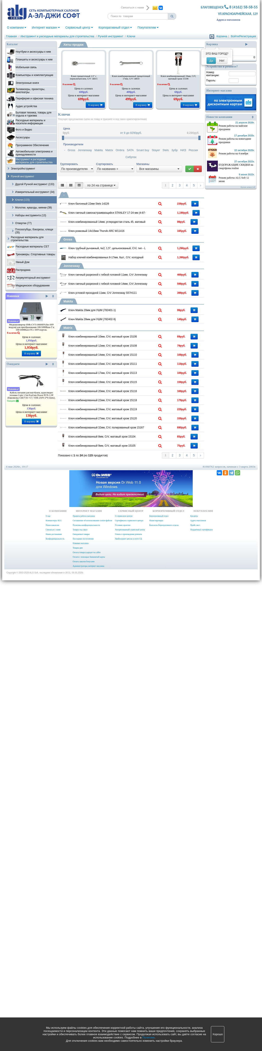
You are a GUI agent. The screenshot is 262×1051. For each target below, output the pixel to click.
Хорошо (217, 1034)
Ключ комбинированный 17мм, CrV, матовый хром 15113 (125, 662)
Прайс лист (195, 987)
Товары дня (77, 1010)
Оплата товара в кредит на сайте (86, 1015)
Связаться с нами (53, 992)
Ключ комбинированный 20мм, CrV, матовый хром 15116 (125, 718)
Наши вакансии (52, 987)
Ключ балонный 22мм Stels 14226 (113, 202)
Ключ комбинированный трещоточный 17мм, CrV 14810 (131, 77)
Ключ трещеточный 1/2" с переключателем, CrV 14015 (83, 77)
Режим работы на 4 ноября (233, 153)
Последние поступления (83, 1001)
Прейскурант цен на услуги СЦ (128, 1001)
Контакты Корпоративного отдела (164, 987)
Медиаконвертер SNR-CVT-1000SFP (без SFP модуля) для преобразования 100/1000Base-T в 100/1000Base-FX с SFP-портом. (31, 327)
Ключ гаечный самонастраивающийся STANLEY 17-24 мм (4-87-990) (125, 232)
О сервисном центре (124, 978)
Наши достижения (53, 997)
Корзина (221, 36)
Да (211, 60)
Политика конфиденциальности (86, 987)
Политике (148, 1037)
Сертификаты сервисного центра (129, 983)
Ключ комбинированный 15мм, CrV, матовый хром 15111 (125, 633)
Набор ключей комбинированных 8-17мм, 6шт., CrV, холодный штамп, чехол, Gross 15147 (125, 353)
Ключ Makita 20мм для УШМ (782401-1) (116, 482)
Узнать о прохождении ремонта (128, 997)
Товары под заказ (80, 992)
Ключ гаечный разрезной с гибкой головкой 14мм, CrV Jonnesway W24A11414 (125, 418)
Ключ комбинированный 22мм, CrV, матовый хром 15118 (125, 747)
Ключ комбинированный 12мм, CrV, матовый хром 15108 (125, 577)
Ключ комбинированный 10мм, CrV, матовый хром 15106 (178, 77)
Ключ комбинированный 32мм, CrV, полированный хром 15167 (125, 832)
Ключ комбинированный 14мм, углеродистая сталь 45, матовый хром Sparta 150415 (125, 260)
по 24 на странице (101, 185)
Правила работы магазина (84, 978)
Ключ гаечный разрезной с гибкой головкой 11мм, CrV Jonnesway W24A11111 (125, 390)
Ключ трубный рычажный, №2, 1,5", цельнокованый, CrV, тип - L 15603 (125, 325)
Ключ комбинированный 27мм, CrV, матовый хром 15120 (125, 803)
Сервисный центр (79, 27)
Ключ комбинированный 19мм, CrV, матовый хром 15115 (125, 690)
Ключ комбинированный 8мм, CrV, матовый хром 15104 (125, 860)
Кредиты (194, 978)
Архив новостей (247, 187)
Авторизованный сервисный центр (130, 992)
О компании (16, 27)
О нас (48, 978)
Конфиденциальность (55, 1001)
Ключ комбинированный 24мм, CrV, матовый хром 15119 (125, 775)
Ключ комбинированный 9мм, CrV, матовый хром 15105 (125, 888)
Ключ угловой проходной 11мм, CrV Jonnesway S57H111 (125, 447)
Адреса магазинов (228, 20)
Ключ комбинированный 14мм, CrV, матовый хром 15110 (125, 605)
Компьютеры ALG (53, 983)
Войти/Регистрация (243, 36)
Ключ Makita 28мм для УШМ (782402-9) (116, 510)
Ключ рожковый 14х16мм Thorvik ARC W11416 (121, 287)
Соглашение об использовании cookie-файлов (92, 983)
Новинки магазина (81, 1006)
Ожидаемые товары (81, 997)
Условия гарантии (122, 987)
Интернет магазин (46, 27)
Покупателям (147, 27)
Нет (222, 60)
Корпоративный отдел (115, 27)
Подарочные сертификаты (201, 992)
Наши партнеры (156, 983)
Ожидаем (27, 364)
